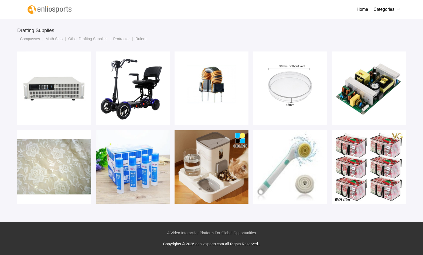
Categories (384, 9)
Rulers (140, 39)
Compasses (30, 39)
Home (362, 9)
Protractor (121, 39)
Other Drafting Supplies (88, 39)
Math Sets (54, 39)
